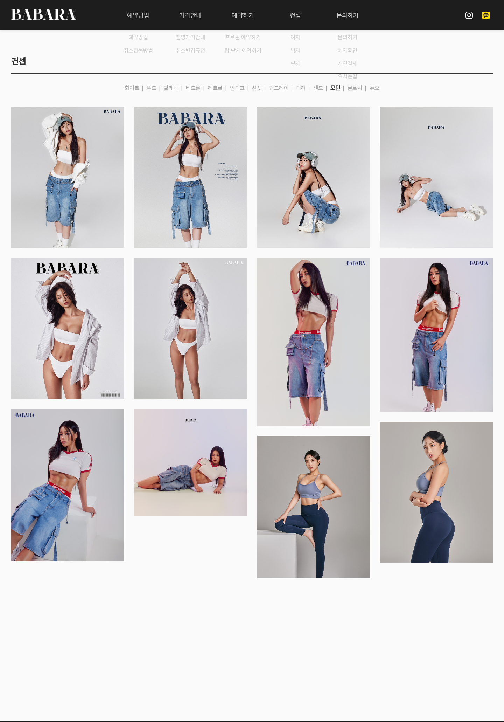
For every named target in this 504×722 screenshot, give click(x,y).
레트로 (215, 87)
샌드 (318, 87)
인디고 (237, 87)
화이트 (132, 87)
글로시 (355, 87)
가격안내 (190, 15)
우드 (151, 87)
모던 (335, 87)
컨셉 (295, 15)
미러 (301, 87)
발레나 (171, 87)
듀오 (374, 87)
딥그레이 (279, 87)
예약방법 (138, 15)
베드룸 (193, 87)
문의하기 (347, 15)
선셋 (257, 87)
